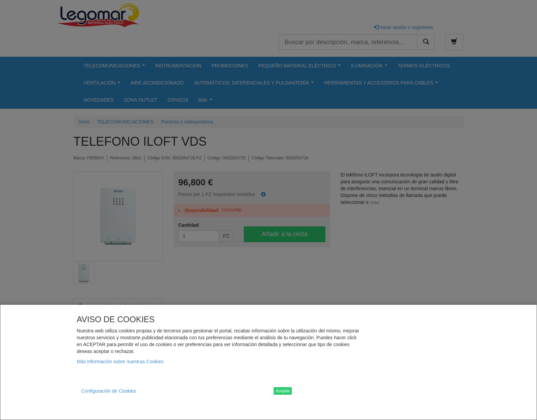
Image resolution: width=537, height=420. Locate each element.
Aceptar (283, 391)
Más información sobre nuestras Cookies (120, 361)
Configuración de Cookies (108, 391)
